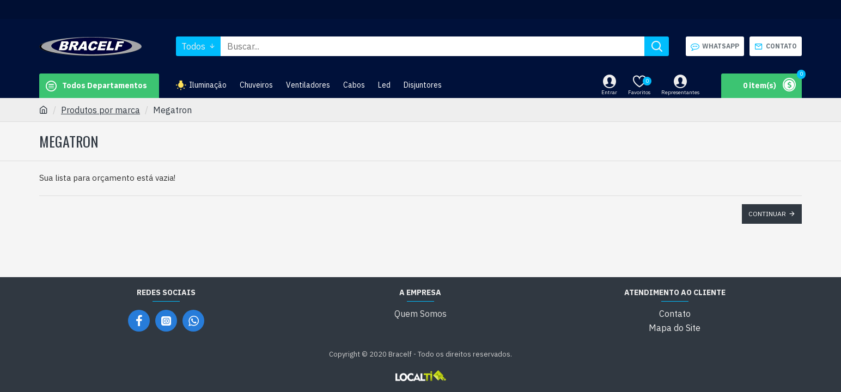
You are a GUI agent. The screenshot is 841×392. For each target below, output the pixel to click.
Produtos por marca (100, 110)
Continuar (767, 214)
